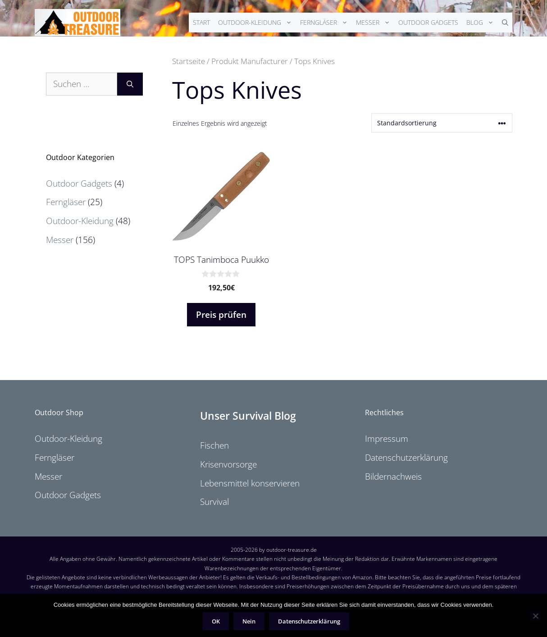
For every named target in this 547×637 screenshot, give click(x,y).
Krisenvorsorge (228, 464)
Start (201, 22)
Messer (375, 22)
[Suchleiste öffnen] (505, 22)
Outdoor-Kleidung (257, 22)
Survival (214, 502)
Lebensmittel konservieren (250, 483)
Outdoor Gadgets (428, 22)
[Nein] (535, 616)
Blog (482, 22)
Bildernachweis (393, 476)
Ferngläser (326, 22)
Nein (248, 621)
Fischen (214, 445)
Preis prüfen (221, 315)
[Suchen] (130, 84)
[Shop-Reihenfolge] (441, 123)
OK (216, 621)
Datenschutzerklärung (406, 457)
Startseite (188, 60)
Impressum (386, 439)
